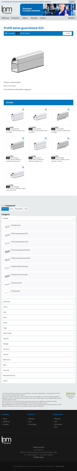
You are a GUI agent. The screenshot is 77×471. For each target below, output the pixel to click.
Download (34, 18)
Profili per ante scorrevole (19, 274)
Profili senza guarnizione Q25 (20, 250)
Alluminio (5, 209)
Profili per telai (15, 225)
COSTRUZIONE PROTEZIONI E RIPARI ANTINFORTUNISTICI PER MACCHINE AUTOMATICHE (26, 2)
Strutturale (18, 209)
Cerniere (5, 354)
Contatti (43, 18)
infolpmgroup (38, 457)
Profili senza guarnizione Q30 (20, 258)
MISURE (67, 33)
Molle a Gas (6, 360)
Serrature (6, 349)
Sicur (26, 209)
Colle (4, 312)
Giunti (5, 317)
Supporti (6, 338)
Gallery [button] (25, 18)
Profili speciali (15, 291)
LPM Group (5, 18)
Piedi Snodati (7, 333)
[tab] (38, 218)
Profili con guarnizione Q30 (19, 242)
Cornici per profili (16, 283)
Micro (5, 365)
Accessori (6, 370)
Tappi (5, 328)
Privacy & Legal (60, 466)
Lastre (5, 307)
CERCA (71, 18)
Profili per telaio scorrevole (19, 266)
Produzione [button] (15, 18)
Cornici (5, 323)
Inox (11, 209)
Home (4, 419)
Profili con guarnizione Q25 (19, 233)
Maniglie (5, 344)
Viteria (5, 381)
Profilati (5, 218)
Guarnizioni (6, 301)
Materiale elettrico (9, 375)
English (72, 2)
